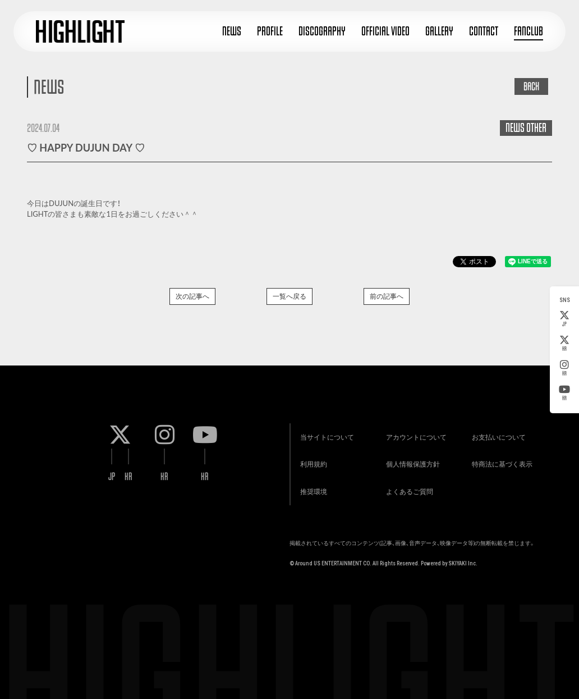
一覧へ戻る (289, 296)
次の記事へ (192, 296)
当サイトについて (325, 432)
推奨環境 (311, 489)
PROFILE (270, 31)
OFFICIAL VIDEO (385, 31)
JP (564, 319)
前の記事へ (386, 296)
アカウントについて (414, 432)
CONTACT (483, 31)
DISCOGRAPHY (322, 31)
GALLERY (439, 31)
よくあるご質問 (407, 489)
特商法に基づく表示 (501, 460)
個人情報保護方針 (411, 460)
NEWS (231, 31)
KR (564, 344)
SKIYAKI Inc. (462, 561)
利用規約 (311, 460)
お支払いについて (498, 432)
